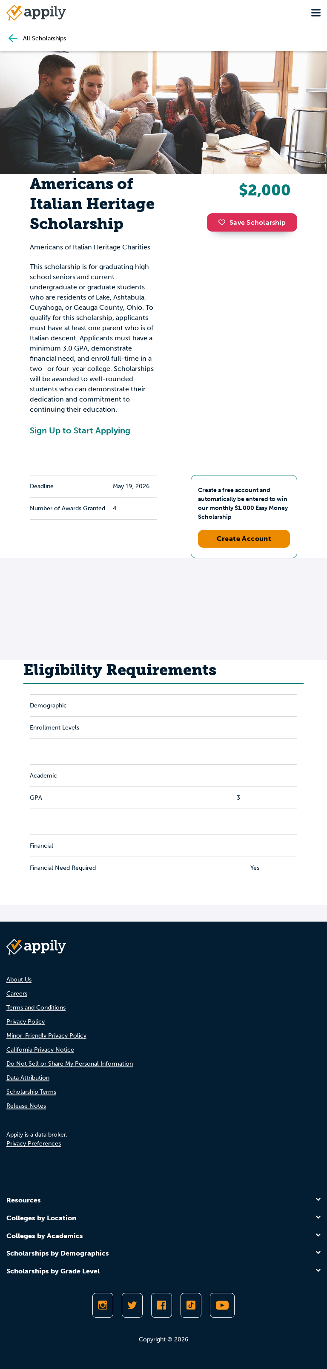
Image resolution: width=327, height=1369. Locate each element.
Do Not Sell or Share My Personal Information (69, 1063)
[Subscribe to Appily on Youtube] (222, 1305)
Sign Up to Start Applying (80, 430)
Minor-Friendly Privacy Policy (46, 1035)
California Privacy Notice (40, 1049)
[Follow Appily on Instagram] (102, 1305)
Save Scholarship (252, 222)
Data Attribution (27, 1077)
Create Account (244, 539)
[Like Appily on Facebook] (161, 1305)
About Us (19, 979)
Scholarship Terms (31, 1091)
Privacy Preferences (33, 1143)
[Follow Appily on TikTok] (191, 1305)
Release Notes (26, 1105)
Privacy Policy (25, 1021)
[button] (223, 222)
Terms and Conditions (36, 1007)
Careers (16, 993)
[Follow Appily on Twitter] (132, 1305)
